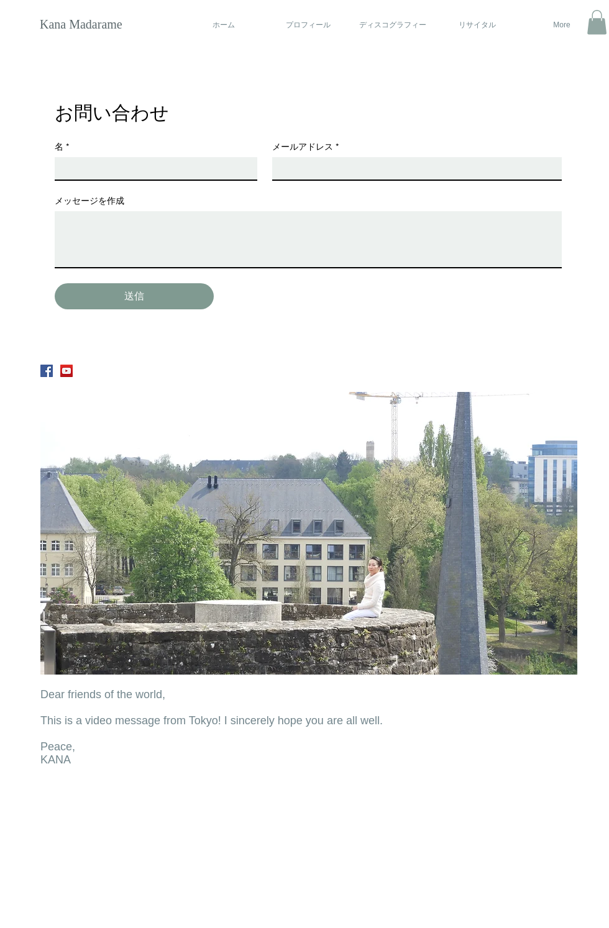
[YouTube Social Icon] (66, 371)
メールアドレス (305, 147)
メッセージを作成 (89, 201)
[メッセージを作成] (308, 239)
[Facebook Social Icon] (46, 371)
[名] (152, 168)
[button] (597, 22)
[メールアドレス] (413, 168)
